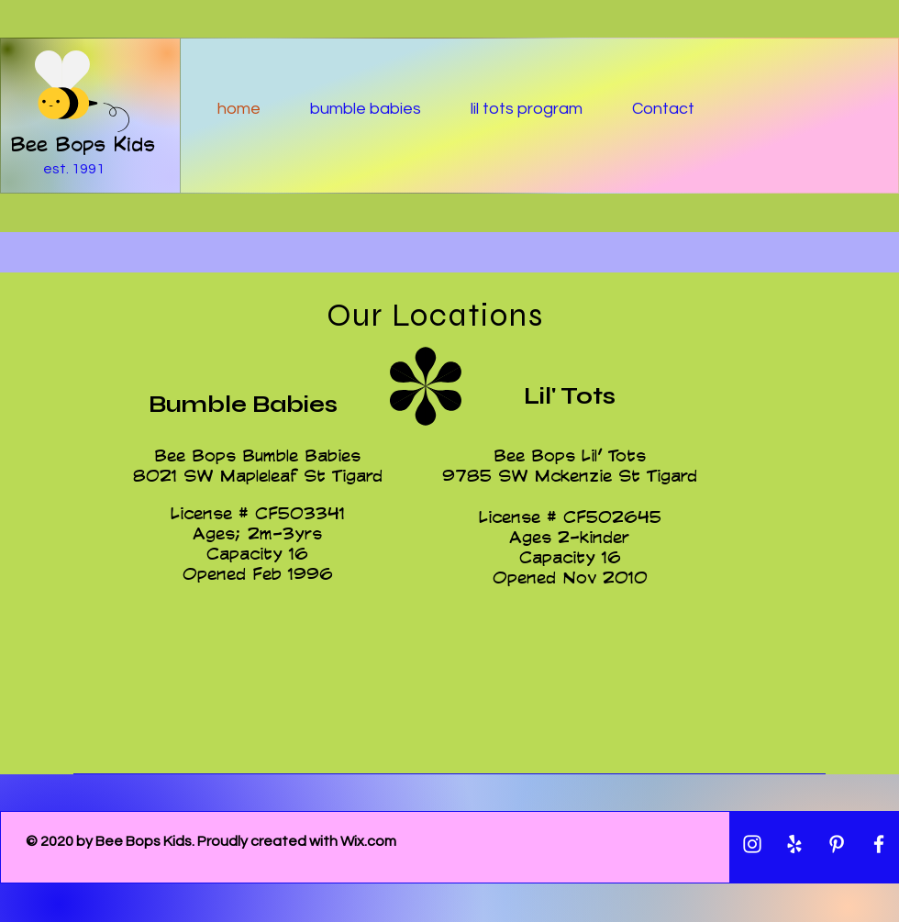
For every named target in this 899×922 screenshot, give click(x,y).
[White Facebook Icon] (879, 844)
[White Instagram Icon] (752, 844)
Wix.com (368, 841)
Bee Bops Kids (82, 143)
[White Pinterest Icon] (837, 844)
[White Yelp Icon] (794, 844)
